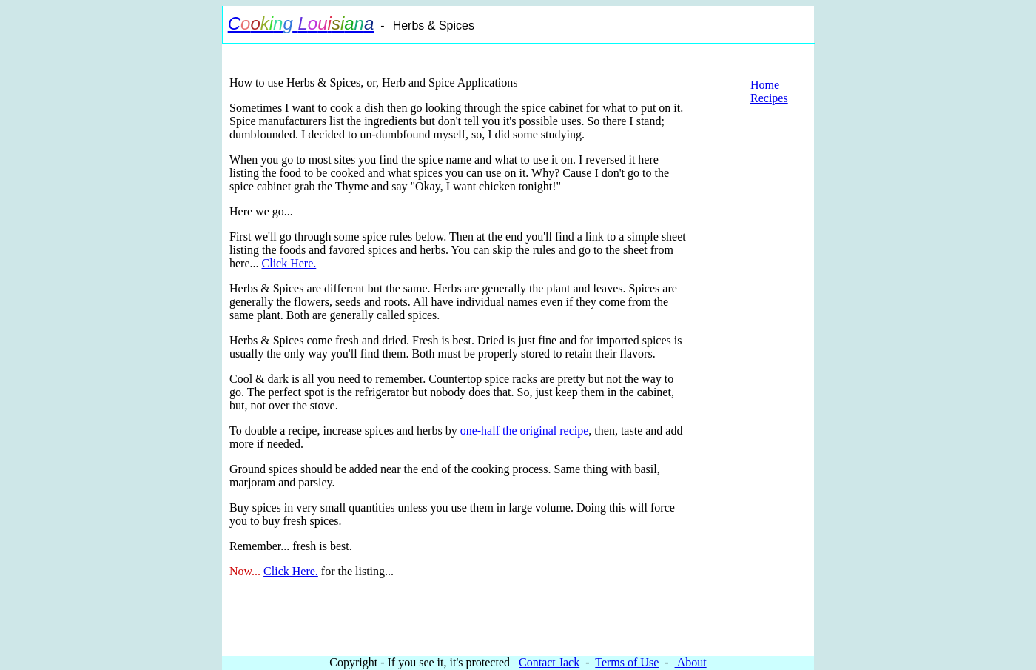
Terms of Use (627, 662)
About (691, 662)
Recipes (769, 98)
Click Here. (289, 263)
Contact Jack (549, 662)
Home (764, 84)
